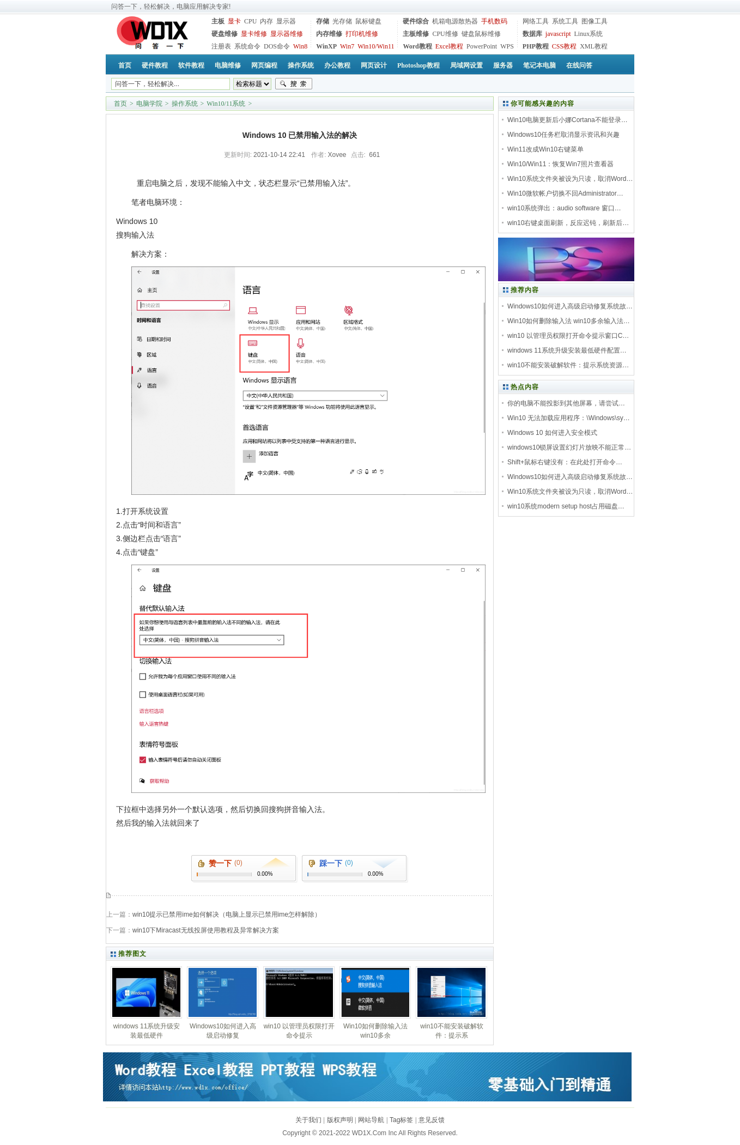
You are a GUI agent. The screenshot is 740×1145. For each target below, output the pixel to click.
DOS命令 (277, 46)
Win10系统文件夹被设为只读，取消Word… (570, 179)
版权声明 (340, 1120)
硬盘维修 (224, 34)
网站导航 (371, 1120)
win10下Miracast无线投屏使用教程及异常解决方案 (205, 930)
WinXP (326, 46)
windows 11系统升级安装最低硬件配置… (567, 350)
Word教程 (417, 46)
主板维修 (416, 34)
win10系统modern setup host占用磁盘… (565, 506)
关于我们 (308, 1120)
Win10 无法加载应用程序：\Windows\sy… (568, 418)
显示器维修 (286, 34)
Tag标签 (401, 1120)
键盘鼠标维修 (481, 34)
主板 (218, 21)
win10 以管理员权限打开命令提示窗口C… (568, 336)
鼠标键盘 (368, 21)
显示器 (286, 21)
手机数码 (494, 21)
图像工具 (594, 21)
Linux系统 (588, 34)
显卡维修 (254, 34)
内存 (266, 21)
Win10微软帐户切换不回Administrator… (565, 193)
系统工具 (565, 21)
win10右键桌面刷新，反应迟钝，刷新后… (568, 223)
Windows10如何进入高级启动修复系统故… (570, 306)
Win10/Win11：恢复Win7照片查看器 (560, 164)
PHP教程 (536, 46)
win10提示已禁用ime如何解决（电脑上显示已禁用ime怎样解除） (226, 914)
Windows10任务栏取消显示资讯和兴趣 (563, 134)
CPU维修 (445, 34)
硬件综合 (416, 21)
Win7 (347, 46)
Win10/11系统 (226, 103)
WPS (507, 46)
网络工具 (536, 21)
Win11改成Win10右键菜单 (545, 149)
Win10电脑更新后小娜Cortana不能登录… (567, 120)
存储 (322, 21)
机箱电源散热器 (455, 21)
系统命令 (247, 46)
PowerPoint (481, 46)
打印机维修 (361, 34)
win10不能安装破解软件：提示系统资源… (568, 365)
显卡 (234, 21)
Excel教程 (449, 46)
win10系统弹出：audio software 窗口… (564, 208)
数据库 (532, 34)
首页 (120, 103)
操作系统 (185, 103)
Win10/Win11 (375, 46)
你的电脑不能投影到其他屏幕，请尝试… (566, 403)
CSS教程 (564, 46)
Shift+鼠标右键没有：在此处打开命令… (564, 462)
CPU (250, 21)
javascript (558, 34)
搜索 (293, 84)
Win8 (300, 46)
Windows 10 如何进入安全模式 (552, 433)
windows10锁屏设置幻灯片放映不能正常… (569, 447)
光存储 (342, 21)
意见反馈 (431, 1120)
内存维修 (329, 34)
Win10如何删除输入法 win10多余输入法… (568, 321)
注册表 (221, 46)
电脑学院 (149, 103)
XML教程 (594, 46)
